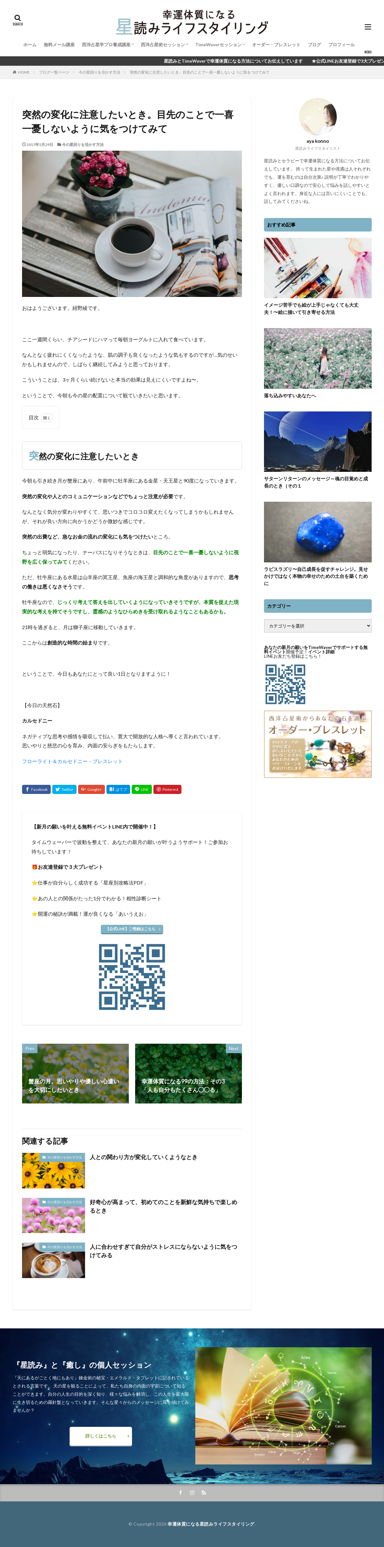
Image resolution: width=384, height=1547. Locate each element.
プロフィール (341, 44)
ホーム (30, 44)
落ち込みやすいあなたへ (290, 395)
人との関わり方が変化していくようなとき (144, 1156)
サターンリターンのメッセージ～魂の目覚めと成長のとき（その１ (316, 482)
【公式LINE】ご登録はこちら (130, 928)
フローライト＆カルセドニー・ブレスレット (72, 761)
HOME (24, 72)
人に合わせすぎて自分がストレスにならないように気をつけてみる (163, 1251)
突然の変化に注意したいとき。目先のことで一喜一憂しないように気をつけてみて (200, 72)
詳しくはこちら (100, 1435)
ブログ (314, 44)
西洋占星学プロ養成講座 (106, 44)
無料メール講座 (59, 44)
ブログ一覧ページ (54, 72)
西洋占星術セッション (163, 44)
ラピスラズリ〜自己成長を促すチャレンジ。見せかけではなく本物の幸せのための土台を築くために (316, 576)
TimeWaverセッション (218, 44)
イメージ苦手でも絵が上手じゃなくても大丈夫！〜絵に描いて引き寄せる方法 (311, 308)
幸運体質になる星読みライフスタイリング (211, 1524)
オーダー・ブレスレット (276, 44)
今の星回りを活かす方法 (99, 72)
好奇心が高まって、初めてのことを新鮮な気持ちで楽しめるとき (163, 1206)
